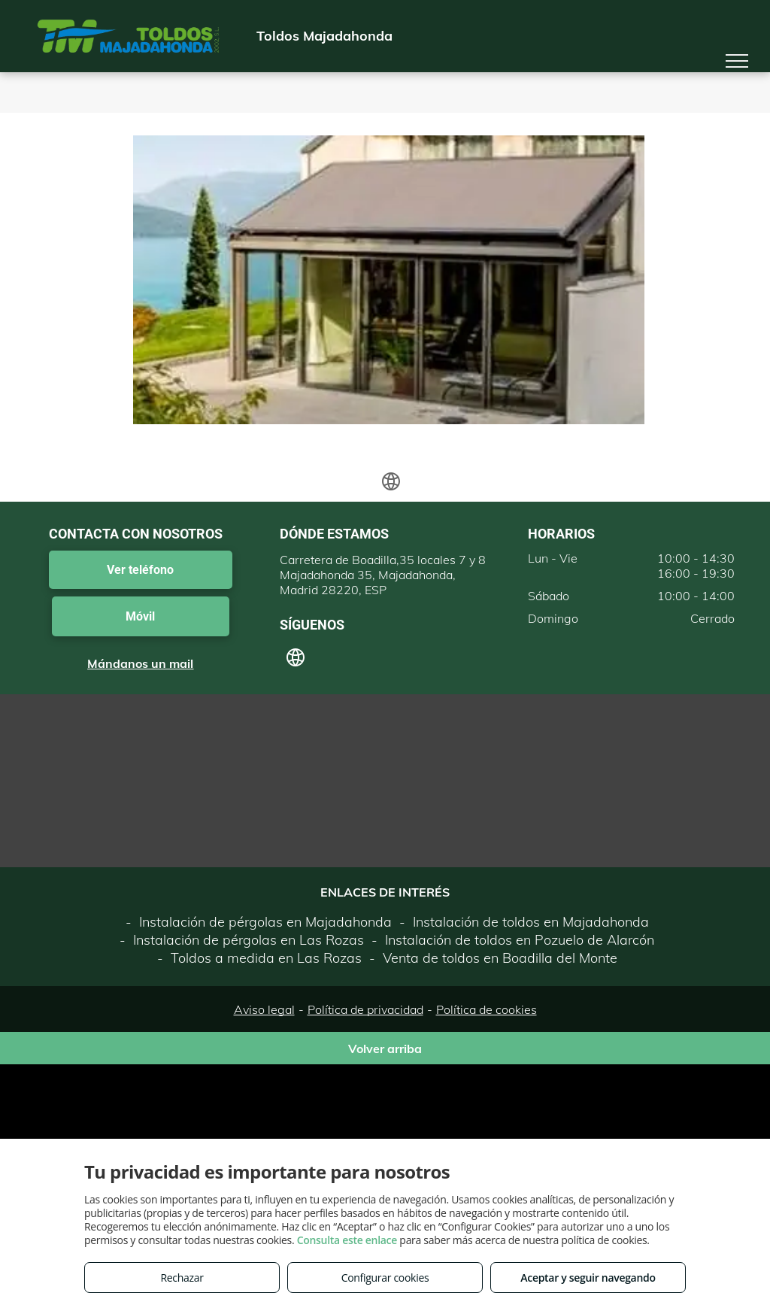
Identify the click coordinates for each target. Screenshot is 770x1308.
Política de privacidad (365, 1009)
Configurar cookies (385, 1277)
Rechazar (181, 1277)
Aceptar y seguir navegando (587, 1277)
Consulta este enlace (347, 1240)
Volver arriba (385, 1048)
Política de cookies (486, 1009)
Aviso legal (264, 1009)
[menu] (736, 60)
